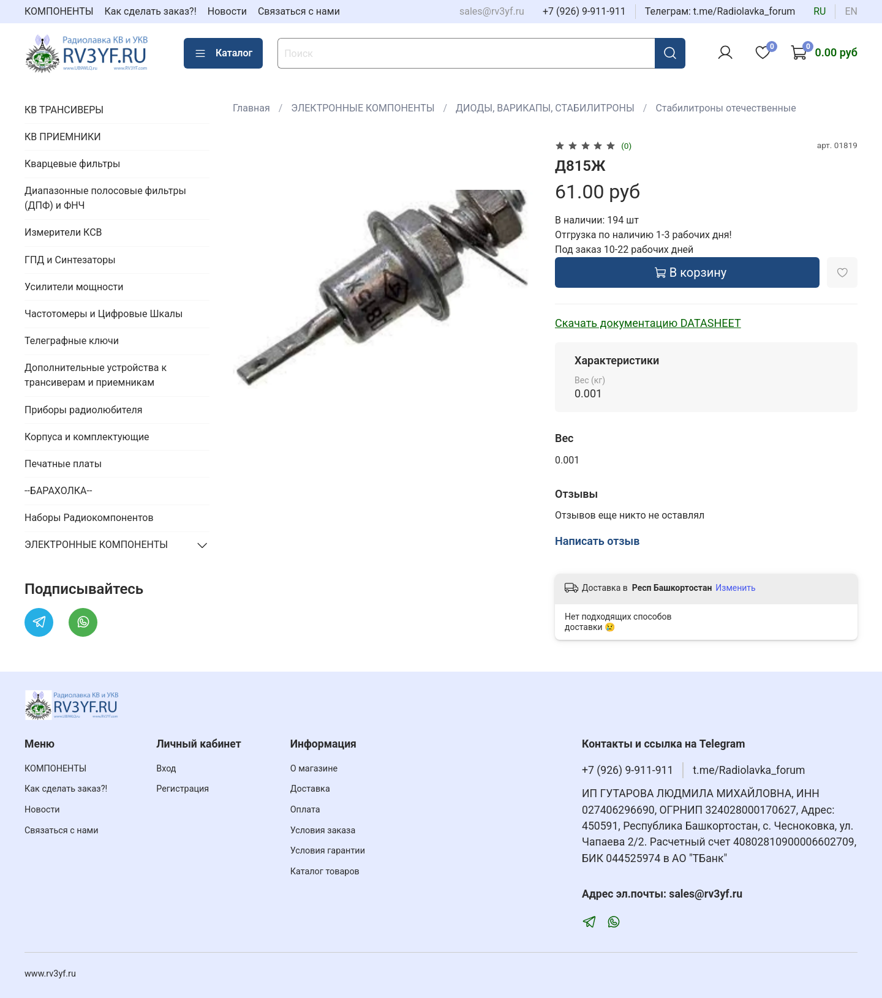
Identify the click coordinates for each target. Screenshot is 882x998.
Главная (251, 108)
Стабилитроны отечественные (725, 108)
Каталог (223, 53)
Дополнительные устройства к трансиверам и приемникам (95, 375)
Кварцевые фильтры (72, 164)
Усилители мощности (74, 287)
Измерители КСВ (63, 232)
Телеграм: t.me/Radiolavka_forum (720, 11)
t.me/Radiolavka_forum (749, 770)
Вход (166, 769)
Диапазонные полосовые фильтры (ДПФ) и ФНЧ (105, 198)
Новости (227, 11)
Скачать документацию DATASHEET (648, 323)
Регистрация (182, 789)
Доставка (310, 789)
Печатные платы (63, 464)
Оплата (305, 810)
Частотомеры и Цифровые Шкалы (103, 314)
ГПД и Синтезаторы (70, 260)
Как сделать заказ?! (151, 11)
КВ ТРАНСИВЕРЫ (64, 110)
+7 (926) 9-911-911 (584, 11)
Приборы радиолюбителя (83, 410)
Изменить (735, 588)
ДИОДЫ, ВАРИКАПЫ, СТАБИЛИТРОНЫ (545, 108)
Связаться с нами (299, 11)
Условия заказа (323, 830)
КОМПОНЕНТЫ (59, 11)
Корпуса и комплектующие (86, 437)
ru (819, 11)
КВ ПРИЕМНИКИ (62, 137)
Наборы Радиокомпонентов (89, 517)
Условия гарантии (327, 851)
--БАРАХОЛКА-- (58, 491)
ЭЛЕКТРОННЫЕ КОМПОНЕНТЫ (362, 108)
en (851, 11)
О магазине (313, 769)
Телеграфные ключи (71, 341)
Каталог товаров (325, 871)
